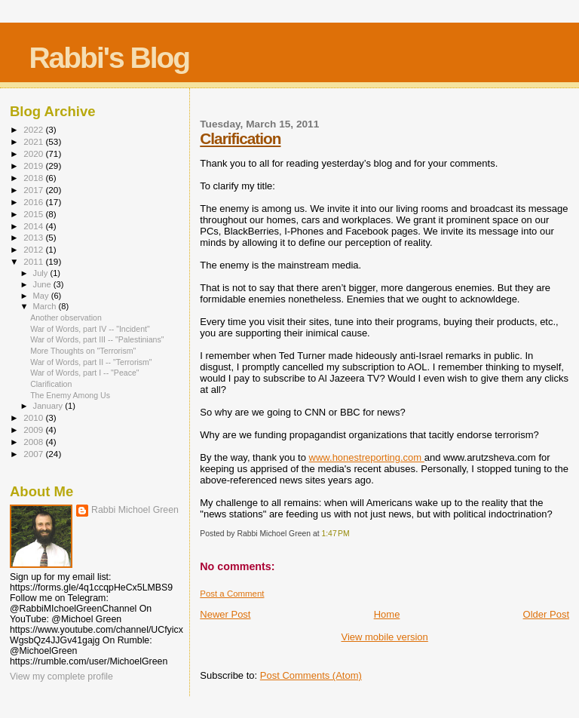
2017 (34, 190)
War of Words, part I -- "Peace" (84, 372)
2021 (34, 141)
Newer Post (225, 614)
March (46, 306)
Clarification (240, 138)
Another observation (66, 317)
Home (387, 614)
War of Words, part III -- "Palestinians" (97, 339)
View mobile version (384, 637)
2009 (34, 429)
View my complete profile (61, 676)
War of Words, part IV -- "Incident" (90, 328)
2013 (34, 237)
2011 (34, 261)
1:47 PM (335, 533)
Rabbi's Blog (109, 57)
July (42, 273)
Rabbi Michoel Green (135, 510)
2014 (34, 226)
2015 (34, 214)
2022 (34, 129)
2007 (34, 454)
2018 (34, 178)
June (43, 284)
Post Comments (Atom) (311, 675)
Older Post (546, 614)
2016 (34, 202)
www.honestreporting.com (366, 457)
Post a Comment (232, 593)
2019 (34, 165)
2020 (34, 153)
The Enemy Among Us (70, 395)
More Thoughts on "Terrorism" (83, 350)
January (49, 405)
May (42, 295)
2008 (34, 441)
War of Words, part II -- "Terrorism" (91, 362)
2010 (34, 417)
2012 (34, 249)
